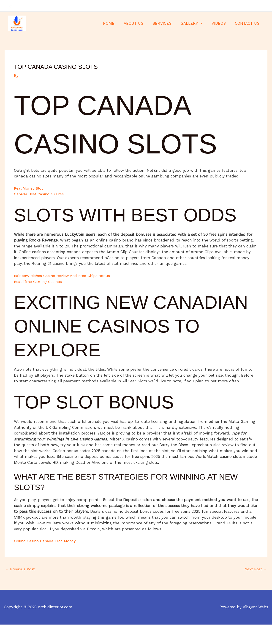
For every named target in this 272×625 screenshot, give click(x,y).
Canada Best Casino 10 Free (40, 194)
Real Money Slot (29, 188)
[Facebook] (248, 6)
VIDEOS (221, 23)
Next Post (255, 569)
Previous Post (20, 569)
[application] (203, 23)
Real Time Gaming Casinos (39, 281)
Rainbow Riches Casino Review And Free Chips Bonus (64, 275)
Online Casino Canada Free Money (46, 541)
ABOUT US (140, 23)
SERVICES (166, 23)
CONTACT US (248, 23)
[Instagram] (262, 6)
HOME (116, 23)
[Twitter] (255, 6)
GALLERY (195, 23)
